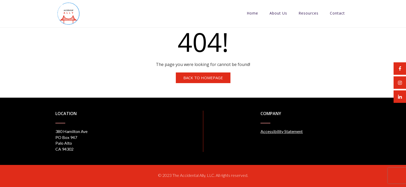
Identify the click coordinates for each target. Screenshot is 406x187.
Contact (337, 13)
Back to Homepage (203, 77)
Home (252, 13)
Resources (308, 13)
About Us (278, 13)
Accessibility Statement (281, 131)
